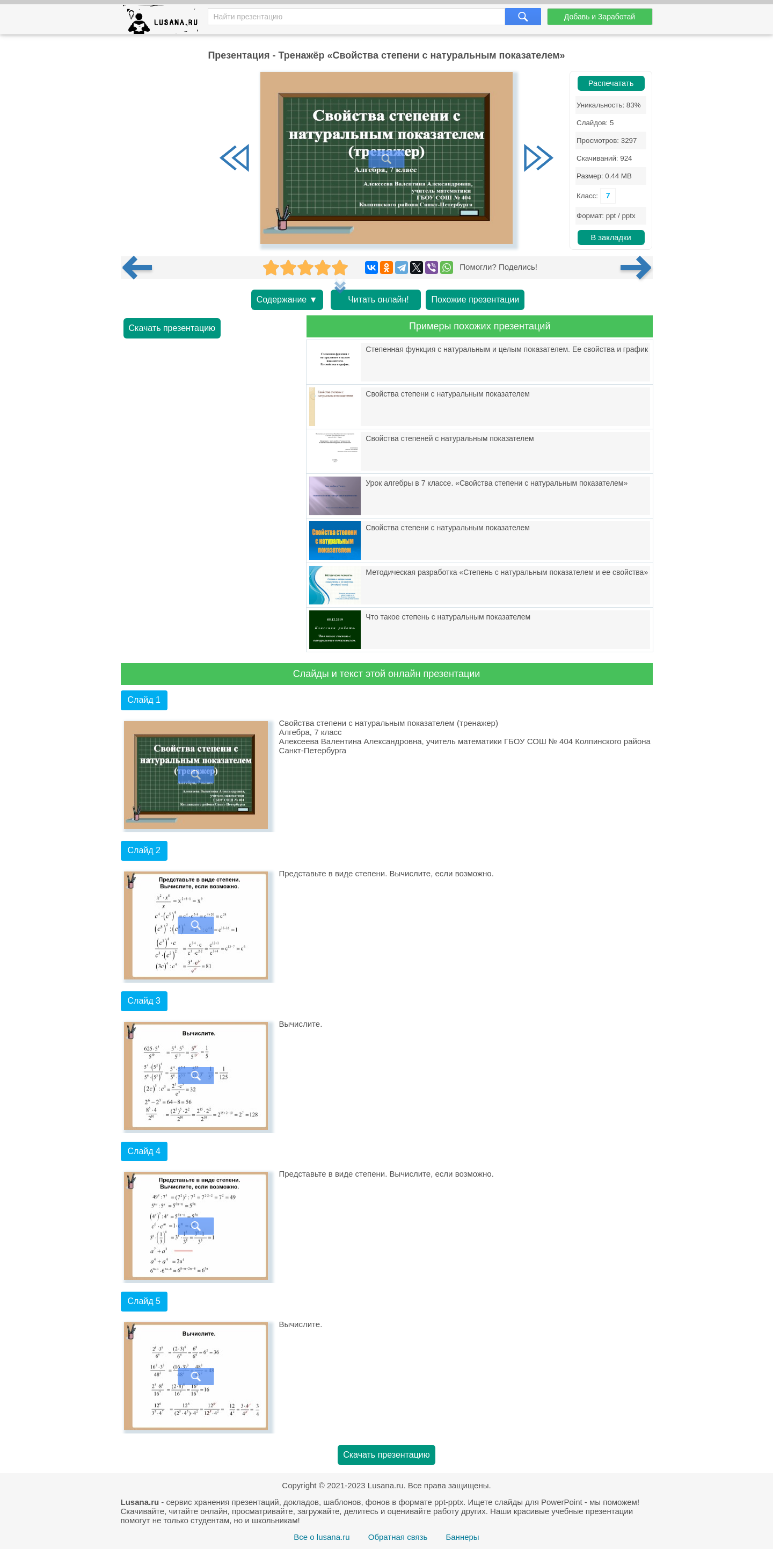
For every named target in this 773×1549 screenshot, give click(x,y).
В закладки (610, 237)
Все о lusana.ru (321, 1536)
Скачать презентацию (172, 328)
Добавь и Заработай (599, 16)
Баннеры (462, 1536)
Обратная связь (398, 1536)
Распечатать (611, 83)
